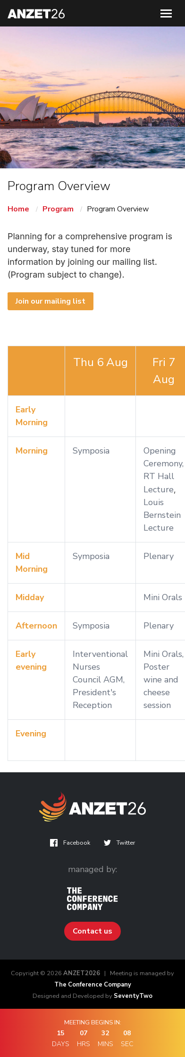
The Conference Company (92, 984)
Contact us (92, 931)
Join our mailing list (50, 301)
